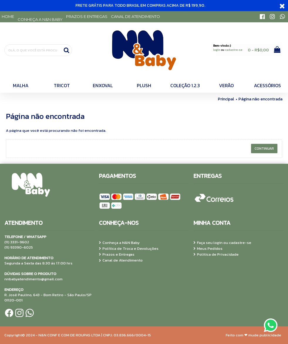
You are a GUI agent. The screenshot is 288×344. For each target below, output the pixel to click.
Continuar (264, 148)
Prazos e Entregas (116, 254)
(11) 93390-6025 (18, 247)
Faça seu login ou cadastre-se (222, 242)
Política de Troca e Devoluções (129, 248)
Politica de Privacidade (216, 254)
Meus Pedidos (208, 248)
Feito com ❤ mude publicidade (253, 335)
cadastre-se (233, 50)
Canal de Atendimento (121, 260)
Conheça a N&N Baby (119, 242)
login (216, 50)
